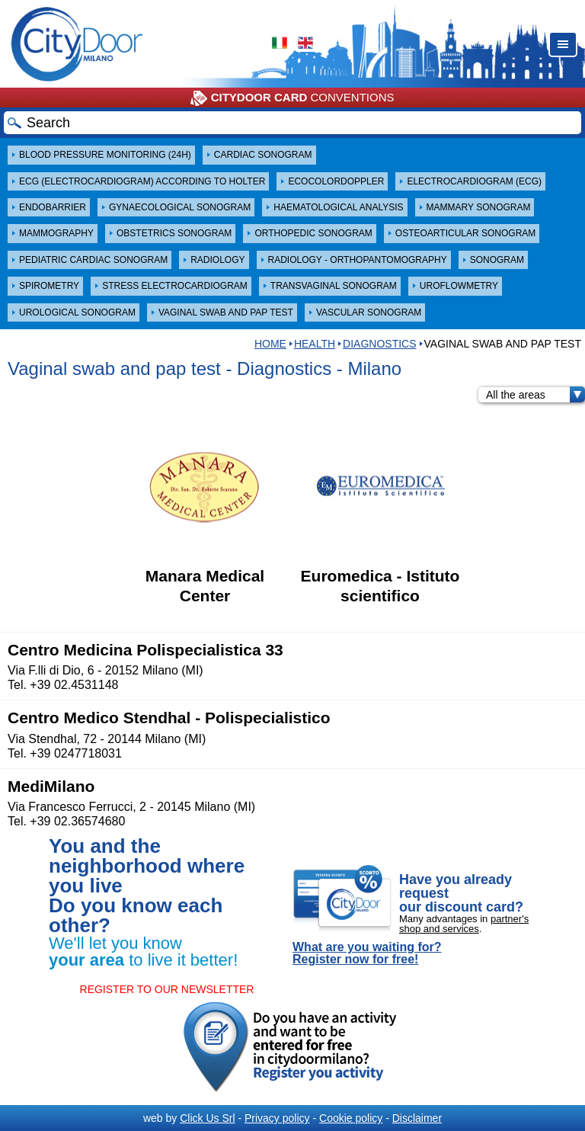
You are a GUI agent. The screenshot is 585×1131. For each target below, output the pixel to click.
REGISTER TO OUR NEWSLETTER (167, 989)
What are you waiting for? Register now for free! (367, 953)
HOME (270, 344)
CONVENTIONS (292, 98)
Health (314, 344)
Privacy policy (277, 1118)
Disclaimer (417, 1118)
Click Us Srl (207, 1118)
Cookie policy (350, 1118)
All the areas (535, 394)
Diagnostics (379, 344)
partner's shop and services (464, 923)
